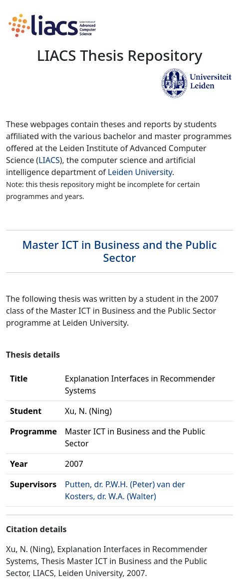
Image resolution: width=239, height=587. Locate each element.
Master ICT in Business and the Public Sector (119, 251)
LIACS (49, 160)
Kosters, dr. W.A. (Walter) (110, 496)
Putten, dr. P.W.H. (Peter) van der (125, 484)
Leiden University (140, 172)
